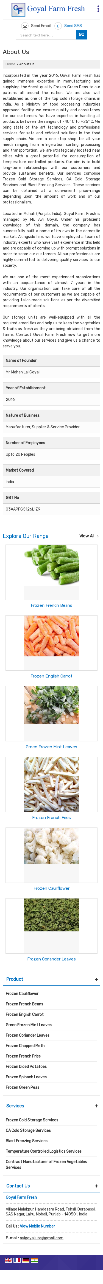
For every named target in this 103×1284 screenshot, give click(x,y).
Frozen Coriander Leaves (51, 959)
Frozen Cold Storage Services (32, 1120)
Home (10, 64)
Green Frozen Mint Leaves (51, 746)
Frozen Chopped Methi (25, 1046)
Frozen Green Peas (22, 1087)
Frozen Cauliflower (51, 888)
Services (15, 1106)
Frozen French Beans (51, 605)
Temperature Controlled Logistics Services (44, 1151)
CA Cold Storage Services (28, 1130)
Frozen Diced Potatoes (26, 1066)
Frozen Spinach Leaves (26, 1077)
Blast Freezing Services (27, 1141)
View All (89, 536)
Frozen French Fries (51, 817)
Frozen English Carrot (51, 676)
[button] (37, 1226)
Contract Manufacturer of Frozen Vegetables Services (46, 1165)
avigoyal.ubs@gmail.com (41, 1238)
